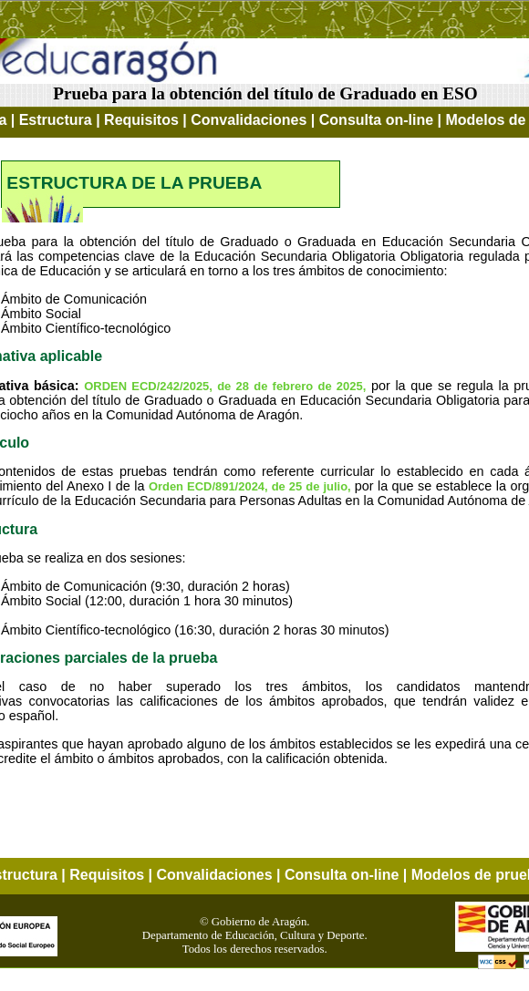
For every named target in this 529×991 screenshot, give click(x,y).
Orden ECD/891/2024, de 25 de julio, (252, 486)
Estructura (55, 120)
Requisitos (141, 120)
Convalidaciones (248, 120)
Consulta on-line (376, 120)
